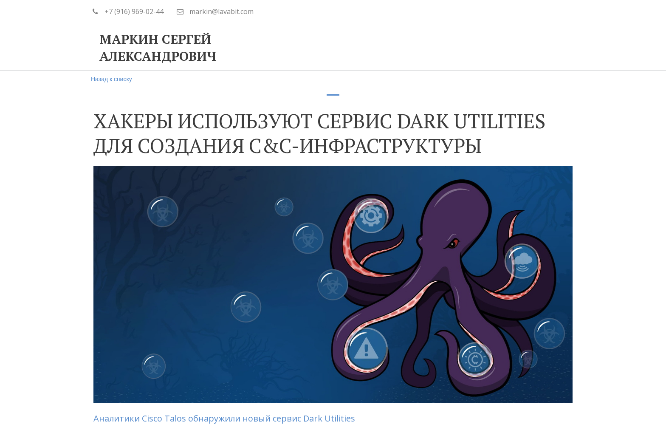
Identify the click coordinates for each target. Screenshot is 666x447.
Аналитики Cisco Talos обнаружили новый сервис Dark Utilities (225, 418)
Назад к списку (111, 79)
